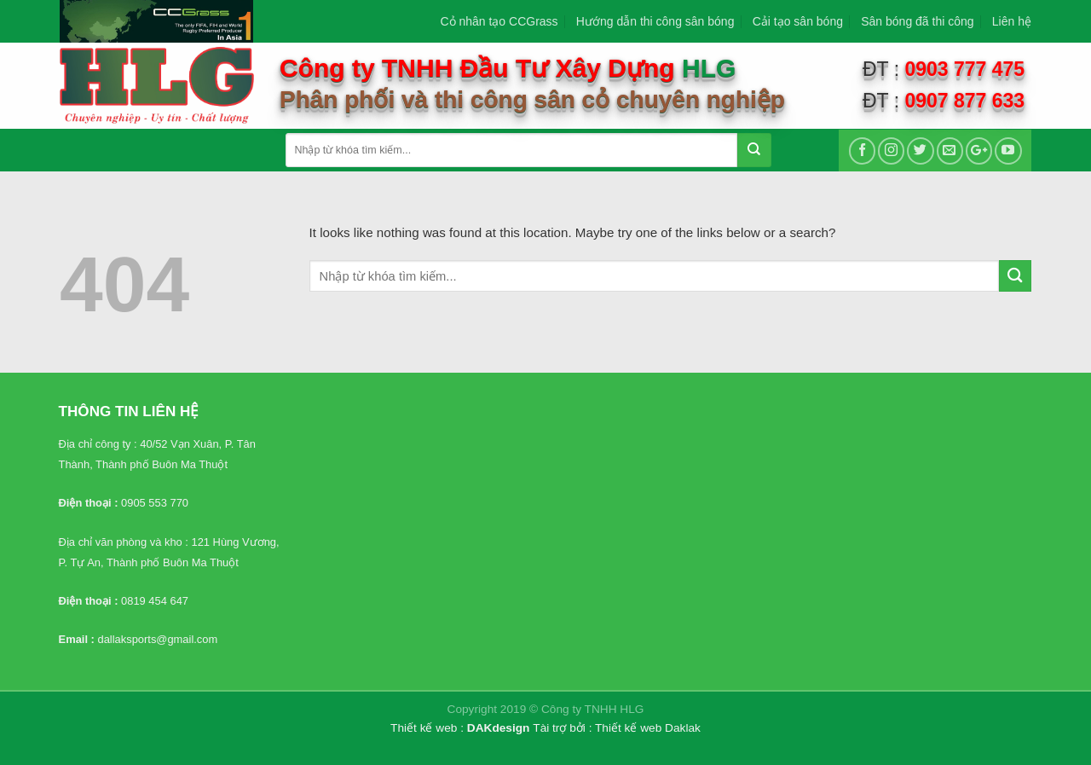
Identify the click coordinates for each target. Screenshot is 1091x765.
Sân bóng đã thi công (917, 21)
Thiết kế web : (427, 728)
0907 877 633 (964, 101)
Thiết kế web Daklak (648, 728)
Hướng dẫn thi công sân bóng (655, 21)
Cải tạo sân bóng (798, 21)
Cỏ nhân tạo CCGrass (498, 21)
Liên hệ (1011, 21)
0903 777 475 (964, 69)
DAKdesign (498, 728)
